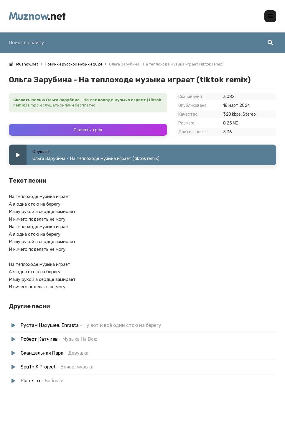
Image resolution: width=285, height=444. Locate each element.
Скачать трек (88, 129)
